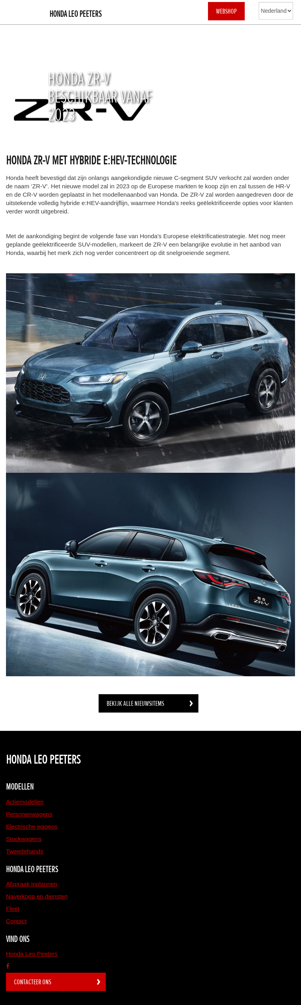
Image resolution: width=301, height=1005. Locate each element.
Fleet (12, 908)
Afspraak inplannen (31, 884)
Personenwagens (29, 814)
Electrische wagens (31, 826)
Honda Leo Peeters (75, 14)
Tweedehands (24, 851)
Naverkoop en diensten (36, 896)
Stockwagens (24, 838)
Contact (16, 921)
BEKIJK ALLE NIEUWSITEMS (135, 703)
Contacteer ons (32, 981)
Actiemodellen (25, 801)
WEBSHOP (226, 11)
